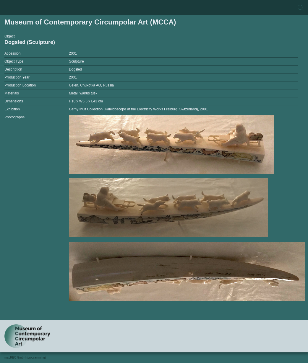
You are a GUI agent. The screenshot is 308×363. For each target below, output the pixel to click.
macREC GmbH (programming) (25, 357)
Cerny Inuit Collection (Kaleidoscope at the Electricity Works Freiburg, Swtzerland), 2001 (138, 109)
